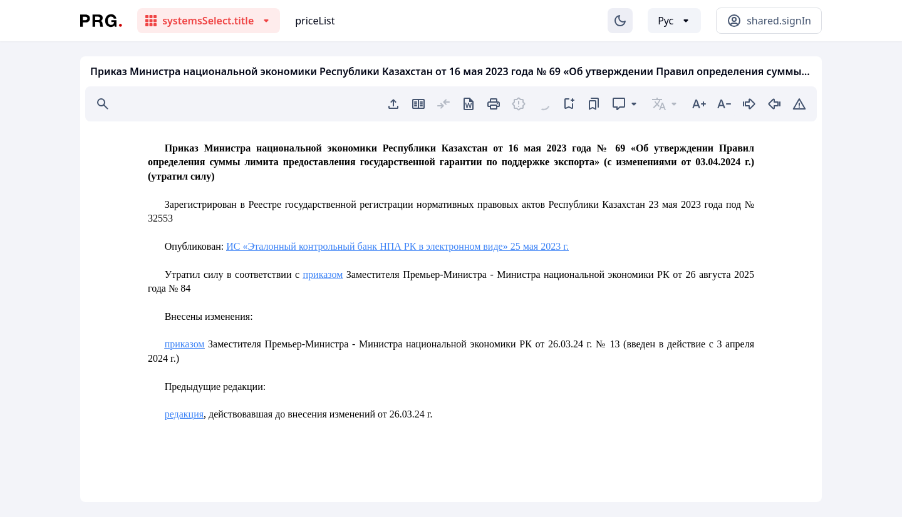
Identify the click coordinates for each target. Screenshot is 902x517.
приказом (323, 274)
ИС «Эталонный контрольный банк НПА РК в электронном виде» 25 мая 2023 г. (397, 246)
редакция (184, 414)
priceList (314, 21)
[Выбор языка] (674, 20)
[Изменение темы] (620, 20)
